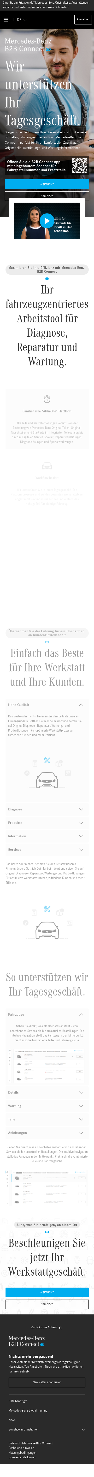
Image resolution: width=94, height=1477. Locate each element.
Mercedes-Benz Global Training (28, 1410)
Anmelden (83, 19)
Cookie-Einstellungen (22, 1457)
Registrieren (47, 184)
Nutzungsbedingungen (22, 1452)
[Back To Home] (47, 19)
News (12, 1420)
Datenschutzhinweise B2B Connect (31, 1443)
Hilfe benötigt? (18, 1401)
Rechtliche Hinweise (21, 1448)
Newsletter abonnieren (47, 1382)
